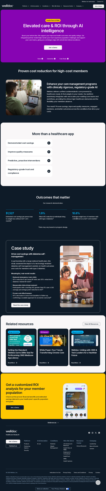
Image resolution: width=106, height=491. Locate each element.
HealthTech (66, 456)
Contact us (13, 446)
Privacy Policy (67, 472)
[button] (26, 6)
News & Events (94, 446)
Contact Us (100, 1)
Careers (92, 448)
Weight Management (54, 447)
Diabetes (52, 443)
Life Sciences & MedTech (67, 444)
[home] (9, 5)
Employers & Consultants (66, 453)
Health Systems (67, 461)
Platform (27, 441)
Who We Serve (68, 441)
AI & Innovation (42, 441)
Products (26, 443)
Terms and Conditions (80, 472)
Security (26, 450)
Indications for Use (55, 472)
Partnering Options (27, 447)
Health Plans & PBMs (67, 448)
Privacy (91, 472)
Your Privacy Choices (58, 489)
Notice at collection (43, 489)
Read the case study (20, 305)
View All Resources (91, 324)
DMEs (65, 458)
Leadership (93, 443)
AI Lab (39, 443)
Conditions (54, 441)
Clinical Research (81, 446)
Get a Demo (98, 6)
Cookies (97, 472)
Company (93, 441)
